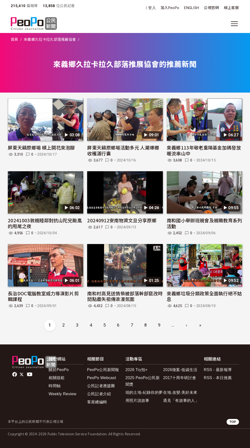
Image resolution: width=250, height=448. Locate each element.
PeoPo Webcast (101, 378)
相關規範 (56, 378)
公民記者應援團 (101, 386)
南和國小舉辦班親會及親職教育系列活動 (204, 223)
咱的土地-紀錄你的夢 (144, 392)
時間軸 (55, 386)
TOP (232, 422)
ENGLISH (191, 8)
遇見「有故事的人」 (181, 400)
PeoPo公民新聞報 (103, 370)
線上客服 (231, 8)
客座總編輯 (97, 402)
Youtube (30, 374)
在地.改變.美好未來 (180, 392)
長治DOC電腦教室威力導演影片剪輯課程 (43, 296)
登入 (152, 8)
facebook (15, 374)
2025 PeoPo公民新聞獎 (142, 381)
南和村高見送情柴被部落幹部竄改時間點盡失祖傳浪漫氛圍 (125, 296)
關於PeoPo (59, 370)
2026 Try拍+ (136, 370)
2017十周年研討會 (179, 378)
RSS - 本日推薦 (218, 378)
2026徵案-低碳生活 (180, 370)
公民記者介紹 (99, 394)
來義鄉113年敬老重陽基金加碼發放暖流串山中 (204, 150)
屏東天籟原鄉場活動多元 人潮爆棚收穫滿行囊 (123, 150)
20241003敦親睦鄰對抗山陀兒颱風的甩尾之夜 (45, 223)
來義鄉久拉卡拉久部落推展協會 (50, 39)
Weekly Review (62, 394)
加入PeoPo (170, 8)
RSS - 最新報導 (218, 370)
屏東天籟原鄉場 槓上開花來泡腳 (41, 147)
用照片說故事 (137, 400)
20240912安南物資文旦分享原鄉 (121, 220)
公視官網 (211, 8)
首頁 (14, 39)
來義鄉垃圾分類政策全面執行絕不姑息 (204, 296)
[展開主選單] (234, 24)
